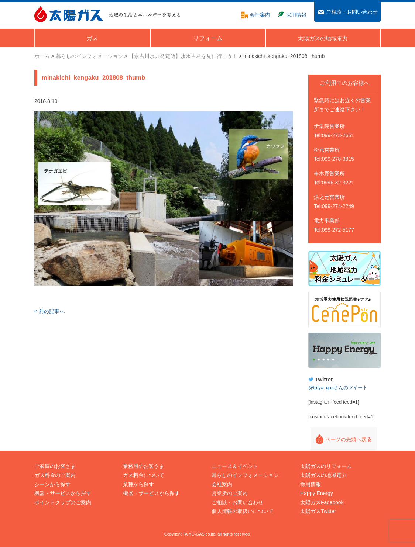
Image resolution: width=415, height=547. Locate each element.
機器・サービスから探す (62, 493)
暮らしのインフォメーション (245, 475)
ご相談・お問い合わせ (237, 502)
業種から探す (138, 484)
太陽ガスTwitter (318, 511)
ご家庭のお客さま (55, 466)
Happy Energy (344, 350)
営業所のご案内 (230, 493)
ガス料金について (143, 475)
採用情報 (310, 484)
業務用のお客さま (143, 466)
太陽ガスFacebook (321, 502)
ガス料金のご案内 (55, 475)
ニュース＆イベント (235, 466)
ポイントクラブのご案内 (62, 502)
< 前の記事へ (49, 311)
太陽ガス (68, 14)
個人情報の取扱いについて (243, 511)
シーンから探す (52, 484)
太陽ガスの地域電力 (323, 475)
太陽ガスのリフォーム (326, 466)
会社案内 (222, 484)
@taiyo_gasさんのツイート (337, 387)
